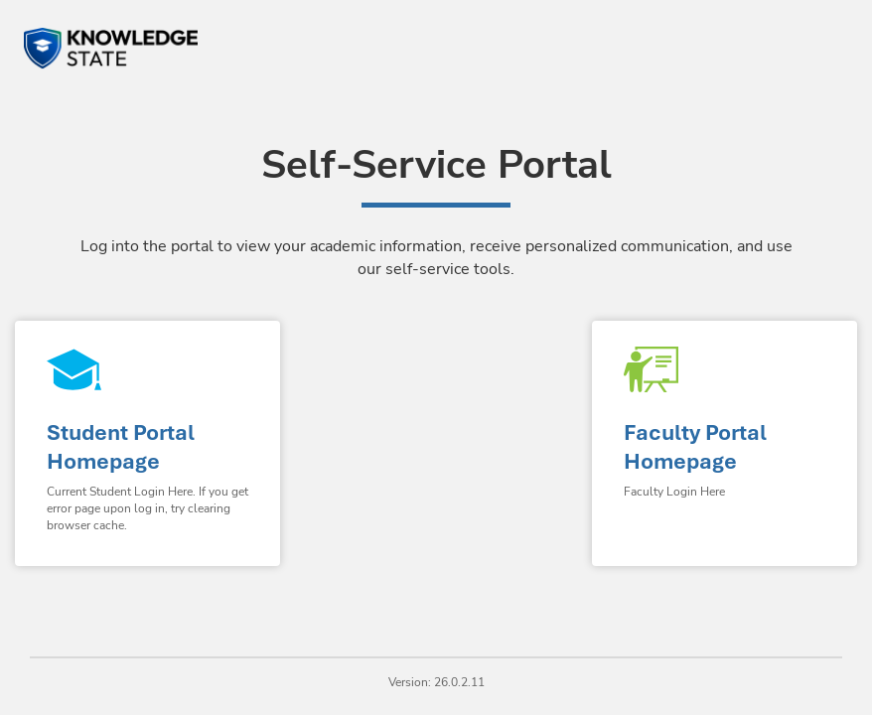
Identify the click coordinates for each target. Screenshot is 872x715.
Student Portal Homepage (121, 447)
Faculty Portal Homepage (695, 447)
